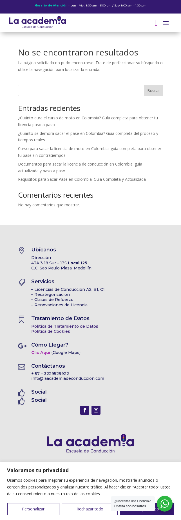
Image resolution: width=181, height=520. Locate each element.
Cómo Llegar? (49, 345)
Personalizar (33, 509)
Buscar (153, 90)
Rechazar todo (90, 509)
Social (39, 392)
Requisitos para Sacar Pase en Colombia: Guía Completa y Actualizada (82, 179)
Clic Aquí (40, 352)
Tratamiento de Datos (60, 318)
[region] (90, 491)
